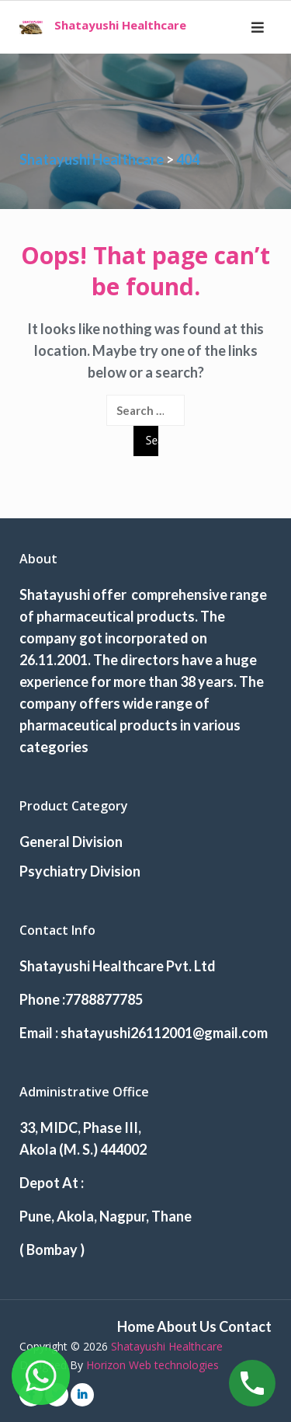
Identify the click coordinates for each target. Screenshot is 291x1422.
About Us (187, 1326)
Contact (245, 1326)
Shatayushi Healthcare (120, 25)
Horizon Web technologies (152, 1365)
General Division (71, 841)
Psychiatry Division (79, 871)
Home (135, 1326)
